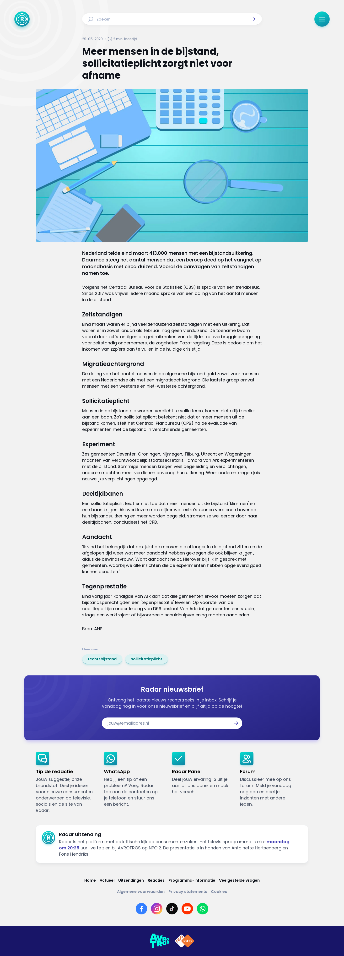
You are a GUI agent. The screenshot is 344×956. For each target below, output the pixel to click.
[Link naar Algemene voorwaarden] (141, 891)
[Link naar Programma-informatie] (191, 880)
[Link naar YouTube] (187, 908)
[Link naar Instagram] (156, 908)
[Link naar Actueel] (107, 880)
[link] (102, 659)
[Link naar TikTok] (172, 908)
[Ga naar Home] (22, 19)
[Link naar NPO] (184, 941)
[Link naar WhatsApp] (202, 908)
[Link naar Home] (90, 880)
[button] (253, 19)
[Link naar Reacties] (156, 880)
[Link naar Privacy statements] (187, 891)
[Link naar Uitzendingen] (131, 880)
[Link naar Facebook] (141, 908)
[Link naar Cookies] (219, 891)
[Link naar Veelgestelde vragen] (239, 880)
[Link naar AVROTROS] (159, 941)
